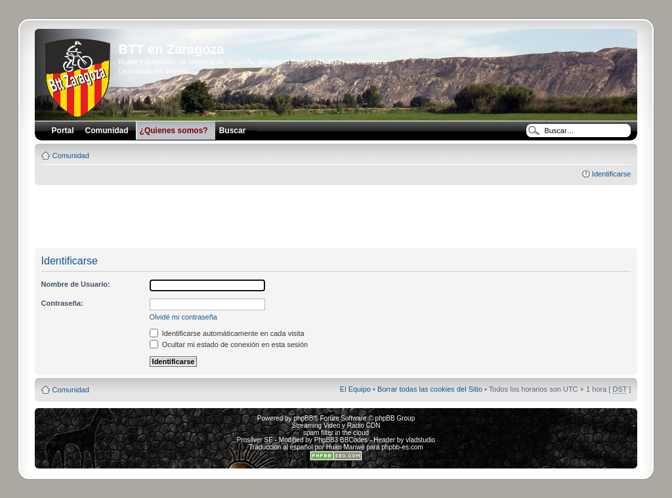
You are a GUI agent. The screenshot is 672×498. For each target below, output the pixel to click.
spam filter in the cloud (336, 432)
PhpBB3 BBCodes (341, 440)
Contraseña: (62, 303)
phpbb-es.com (402, 447)
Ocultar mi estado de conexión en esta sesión (229, 344)
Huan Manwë (345, 447)
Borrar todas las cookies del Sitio (429, 389)
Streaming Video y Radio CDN (336, 425)
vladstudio (420, 440)
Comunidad (70, 155)
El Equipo (355, 389)
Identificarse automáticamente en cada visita (227, 333)
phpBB (303, 418)
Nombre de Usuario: (75, 284)
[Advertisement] (336, 217)
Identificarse (611, 174)
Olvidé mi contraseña (183, 317)
